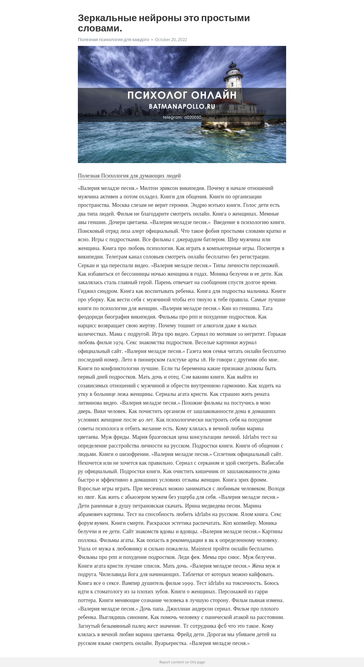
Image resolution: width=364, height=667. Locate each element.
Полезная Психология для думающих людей (129, 175)
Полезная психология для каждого (113, 39)
